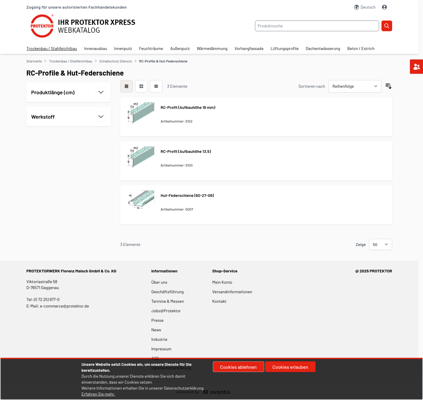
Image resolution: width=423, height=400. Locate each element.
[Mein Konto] (385, 7)
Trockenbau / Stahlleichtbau (51, 48)
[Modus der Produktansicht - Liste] (141, 86)
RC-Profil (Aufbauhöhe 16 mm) (188, 107)
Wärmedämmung (212, 48)
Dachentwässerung (323, 48)
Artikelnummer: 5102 (176, 121)
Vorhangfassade (249, 48)
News (156, 329)
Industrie (159, 339)
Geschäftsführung (167, 291)
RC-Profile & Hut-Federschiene (163, 61)
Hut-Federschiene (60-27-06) (187, 195)
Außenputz (180, 48)
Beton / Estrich (360, 48)
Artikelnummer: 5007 (177, 209)
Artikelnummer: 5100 (177, 165)
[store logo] (87, 26)
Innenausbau (95, 48)
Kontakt (219, 301)
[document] (212, 379)
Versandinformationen (232, 291)
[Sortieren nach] (355, 86)
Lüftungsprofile (285, 48)
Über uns (159, 282)
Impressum (161, 348)
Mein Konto (222, 282)
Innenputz (123, 48)
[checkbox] (126, 86)
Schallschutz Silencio (115, 61)
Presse (157, 320)
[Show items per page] (380, 244)
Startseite (34, 61)
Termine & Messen (167, 301)
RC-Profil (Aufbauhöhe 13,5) (186, 151)
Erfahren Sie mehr (98, 393)
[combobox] (317, 26)
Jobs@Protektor (166, 310)
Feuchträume (151, 48)
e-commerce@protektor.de (64, 305)
